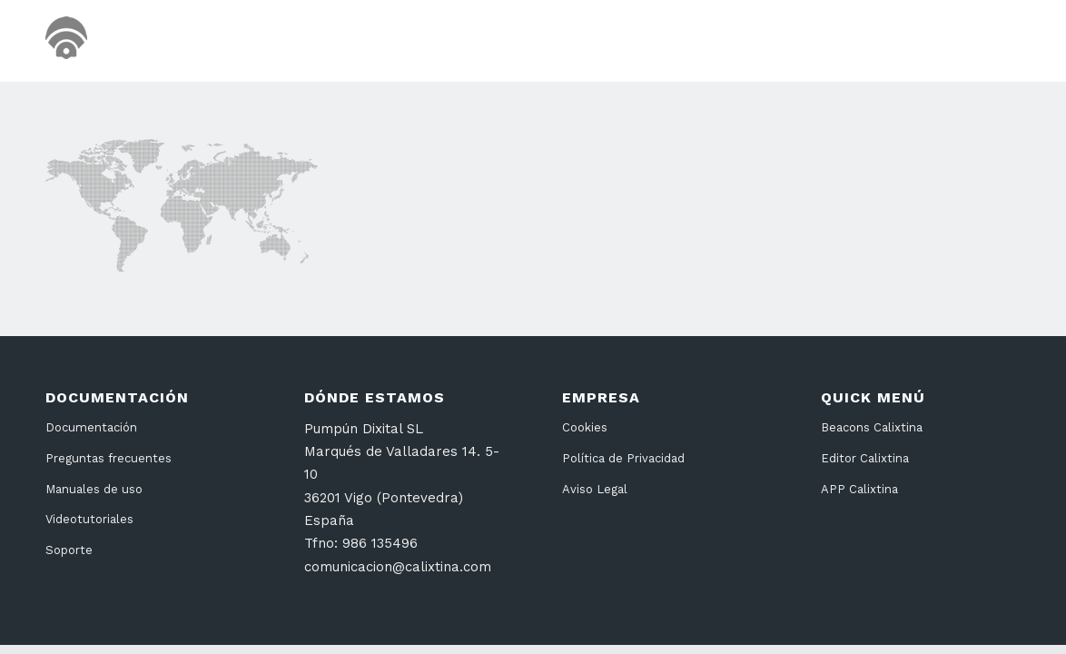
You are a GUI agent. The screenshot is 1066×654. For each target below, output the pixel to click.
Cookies (584, 427)
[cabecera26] (143, 41)
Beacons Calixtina (872, 427)
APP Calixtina (859, 489)
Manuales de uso (94, 489)
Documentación (91, 427)
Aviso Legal (594, 489)
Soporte (69, 550)
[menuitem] (684, 41)
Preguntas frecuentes (108, 458)
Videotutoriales (89, 519)
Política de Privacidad (623, 458)
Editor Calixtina (865, 458)
